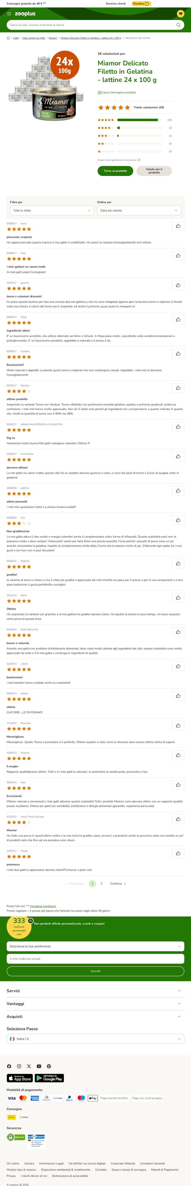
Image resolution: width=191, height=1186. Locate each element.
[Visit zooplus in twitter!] (29, 1066)
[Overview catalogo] (9, 14)
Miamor (53, 38)
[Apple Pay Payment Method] (93, 1099)
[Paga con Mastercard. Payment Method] (23, 1099)
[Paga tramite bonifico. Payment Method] (114, 1098)
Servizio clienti (116, 4)
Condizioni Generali (152, 1163)
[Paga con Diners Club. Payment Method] (46, 1099)
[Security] (16, 1138)
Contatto (101, 1170)
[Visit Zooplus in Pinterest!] (48, 1066)
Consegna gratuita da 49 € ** (26, 4)
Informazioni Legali (51, 1163)
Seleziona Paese (22, 1028)
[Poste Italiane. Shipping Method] (12, 1118)
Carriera (29, 1163)
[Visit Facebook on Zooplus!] (9, 1066)
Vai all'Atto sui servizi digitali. (87, 1163)
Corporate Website (123, 1163)
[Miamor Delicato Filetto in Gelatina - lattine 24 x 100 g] (46, 86)
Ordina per (104, 202)
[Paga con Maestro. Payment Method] (81, 1099)
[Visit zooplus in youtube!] (38, 1066)
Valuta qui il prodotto (154, 170)
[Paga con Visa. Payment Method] (12, 1099)
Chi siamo (13, 1163)
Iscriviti (95, 971)
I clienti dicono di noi (34, 1176)
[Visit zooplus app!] (20, 1082)
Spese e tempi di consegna (129, 1170)
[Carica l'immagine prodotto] (117, 92)
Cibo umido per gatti (33, 38)
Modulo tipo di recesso (21, 1170)
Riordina (141, 3)
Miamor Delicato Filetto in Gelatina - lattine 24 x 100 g (91, 38)
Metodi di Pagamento (165, 1170)
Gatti (16, 38)
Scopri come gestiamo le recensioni (120, 160)
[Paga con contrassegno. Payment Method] (147, 1098)
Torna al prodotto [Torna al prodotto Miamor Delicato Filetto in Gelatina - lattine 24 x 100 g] (115, 171)
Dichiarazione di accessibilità (70, 1176)
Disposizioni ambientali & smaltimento (65, 1170)
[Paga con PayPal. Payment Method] (70, 1099)
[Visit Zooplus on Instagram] (19, 1066)
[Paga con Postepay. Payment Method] (58, 1099)
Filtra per (16, 202)
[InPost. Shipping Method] (23, 1118)
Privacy (11, 1176)
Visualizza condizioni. (43, 906)
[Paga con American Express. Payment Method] (35, 1099)
